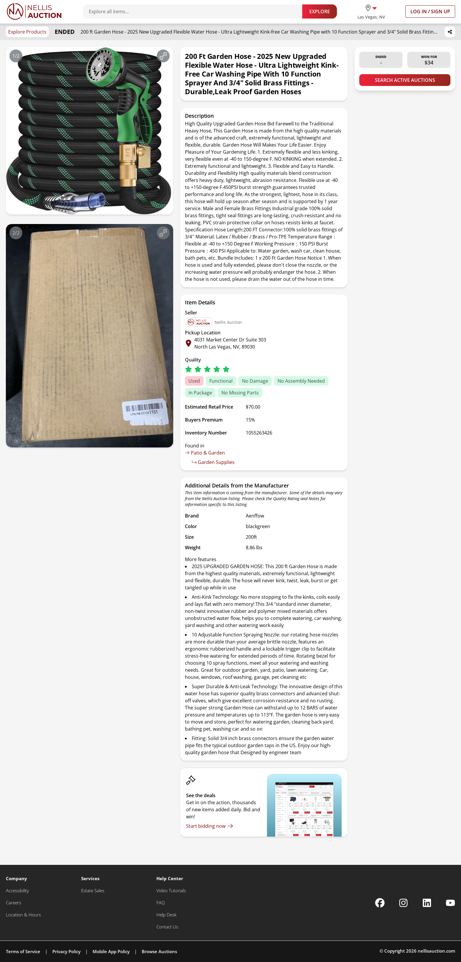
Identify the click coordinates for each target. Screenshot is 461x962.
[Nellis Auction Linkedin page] (427, 903)
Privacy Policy (66, 951)
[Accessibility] (17, 891)
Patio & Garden (205, 453)
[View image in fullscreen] (163, 55)
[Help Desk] (166, 915)
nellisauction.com (436, 951)
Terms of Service (23, 951)
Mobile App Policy (111, 951)
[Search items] (195, 11)
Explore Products (27, 32)
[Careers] (13, 903)
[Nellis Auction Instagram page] (403, 903)
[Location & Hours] (23, 915)
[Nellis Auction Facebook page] (380, 903)
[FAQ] (160, 903)
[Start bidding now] (209, 826)
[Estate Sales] (92, 891)
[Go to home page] (34, 11)
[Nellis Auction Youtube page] (450, 903)
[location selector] (371, 11)
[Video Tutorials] (171, 891)
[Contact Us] (167, 927)
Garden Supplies (213, 462)
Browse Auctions (159, 951)
